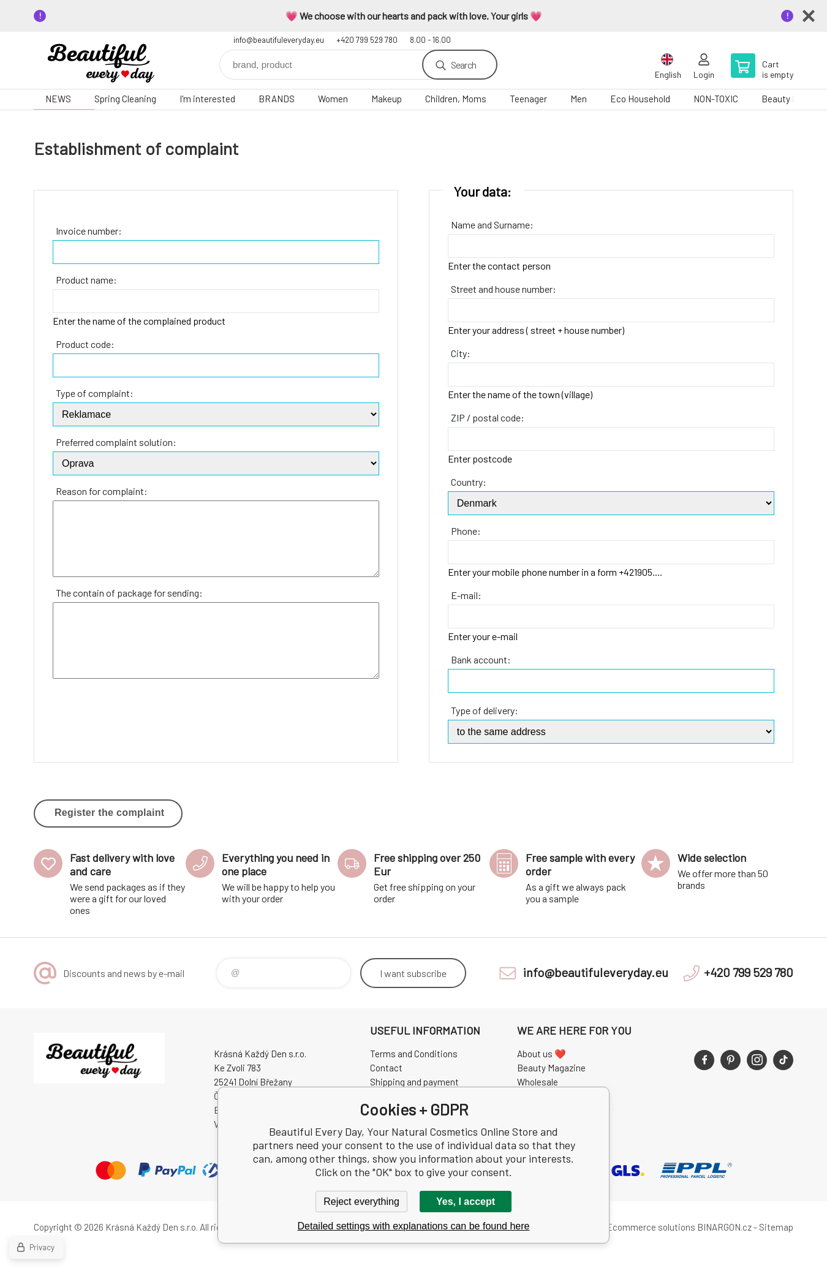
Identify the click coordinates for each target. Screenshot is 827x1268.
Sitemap (776, 1226)
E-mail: (466, 595)
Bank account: (481, 659)
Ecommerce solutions (650, 1226)
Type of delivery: (484, 710)
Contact (386, 1067)
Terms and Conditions (414, 1053)
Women (333, 98)
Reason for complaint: (102, 491)
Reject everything (361, 1201)
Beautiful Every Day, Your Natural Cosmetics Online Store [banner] (107, 60)
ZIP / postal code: (487, 417)
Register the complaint (110, 812)
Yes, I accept (465, 1201)
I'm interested (207, 98)
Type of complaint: (95, 393)
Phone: (466, 531)
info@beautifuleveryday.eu (278, 40)
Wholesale (537, 1081)
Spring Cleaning (125, 98)
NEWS (58, 98)
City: (460, 353)
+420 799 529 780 (367, 40)
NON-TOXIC (715, 98)
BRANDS (277, 98)
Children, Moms (455, 98)
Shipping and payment (414, 1081)
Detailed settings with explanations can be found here (414, 1226)
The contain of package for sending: (129, 592)
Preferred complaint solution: (116, 442)
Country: (468, 482)
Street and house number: (503, 289)
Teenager (528, 98)
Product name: (86, 279)
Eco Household (640, 98)
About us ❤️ (541, 1053)
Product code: (85, 344)
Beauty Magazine (551, 1067)
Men (578, 98)
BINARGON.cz (724, 1226)
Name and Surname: (492, 224)
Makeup (386, 98)
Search (463, 64)
